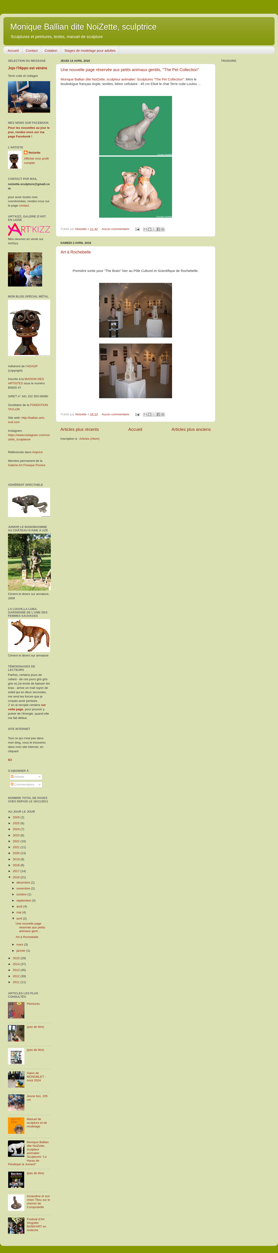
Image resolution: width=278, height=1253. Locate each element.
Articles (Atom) (89, 438)
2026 (17, 817)
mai (19, 912)
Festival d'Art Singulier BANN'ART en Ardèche (36, 1224)
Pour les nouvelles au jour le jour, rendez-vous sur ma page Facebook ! (29, 132)
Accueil (13, 50)
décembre (23, 882)
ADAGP (32, 366)
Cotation (51, 50)
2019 (17, 859)
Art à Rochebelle (76, 252)
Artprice (37, 452)
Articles (17, 776)
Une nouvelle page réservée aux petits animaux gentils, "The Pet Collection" (130, 69)
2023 (17, 835)
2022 (17, 841)
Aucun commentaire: (116, 229)
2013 (17, 970)
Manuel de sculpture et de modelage (37, 1122)
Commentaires (22, 784)
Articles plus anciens (191, 429)
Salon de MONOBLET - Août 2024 (36, 1076)
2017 (17, 871)
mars (20, 944)
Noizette (34, 152)
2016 (17, 877)
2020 (17, 853)
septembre (24, 900)
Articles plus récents (79, 429)
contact (24, 205)
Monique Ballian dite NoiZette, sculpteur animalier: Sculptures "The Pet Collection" (122, 79)
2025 (17, 823)
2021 (17, 847)
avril (19, 918)
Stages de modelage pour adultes (90, 50)
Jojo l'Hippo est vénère (27, 68)
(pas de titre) (35, 1026)
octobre (22, 894)
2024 (17, 829)
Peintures (33, 1003)
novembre (23, 888)
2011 (17, 982)
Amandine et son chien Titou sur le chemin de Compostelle (38, 1201)
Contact (32, 50)
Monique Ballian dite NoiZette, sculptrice (83, 26)
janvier (21, 950)
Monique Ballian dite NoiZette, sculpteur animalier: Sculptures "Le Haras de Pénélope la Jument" (28, 1153)
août (19, 906)
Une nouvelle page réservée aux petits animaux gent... (30, 927)
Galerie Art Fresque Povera (26, 465)
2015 (17, 958)
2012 (17, 976)
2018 (17, 865)
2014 (17, 964)
